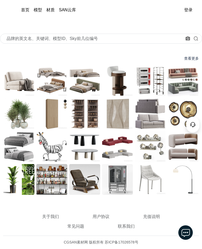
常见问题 (75, 226)
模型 (38, 10)
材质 (50, 10)
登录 (188, 10)
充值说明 (151, 216)
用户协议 (101, 216)
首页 (25, 10)
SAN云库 (67, 10)
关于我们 (50, 216)
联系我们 (126, 226)
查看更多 (191, 58)
